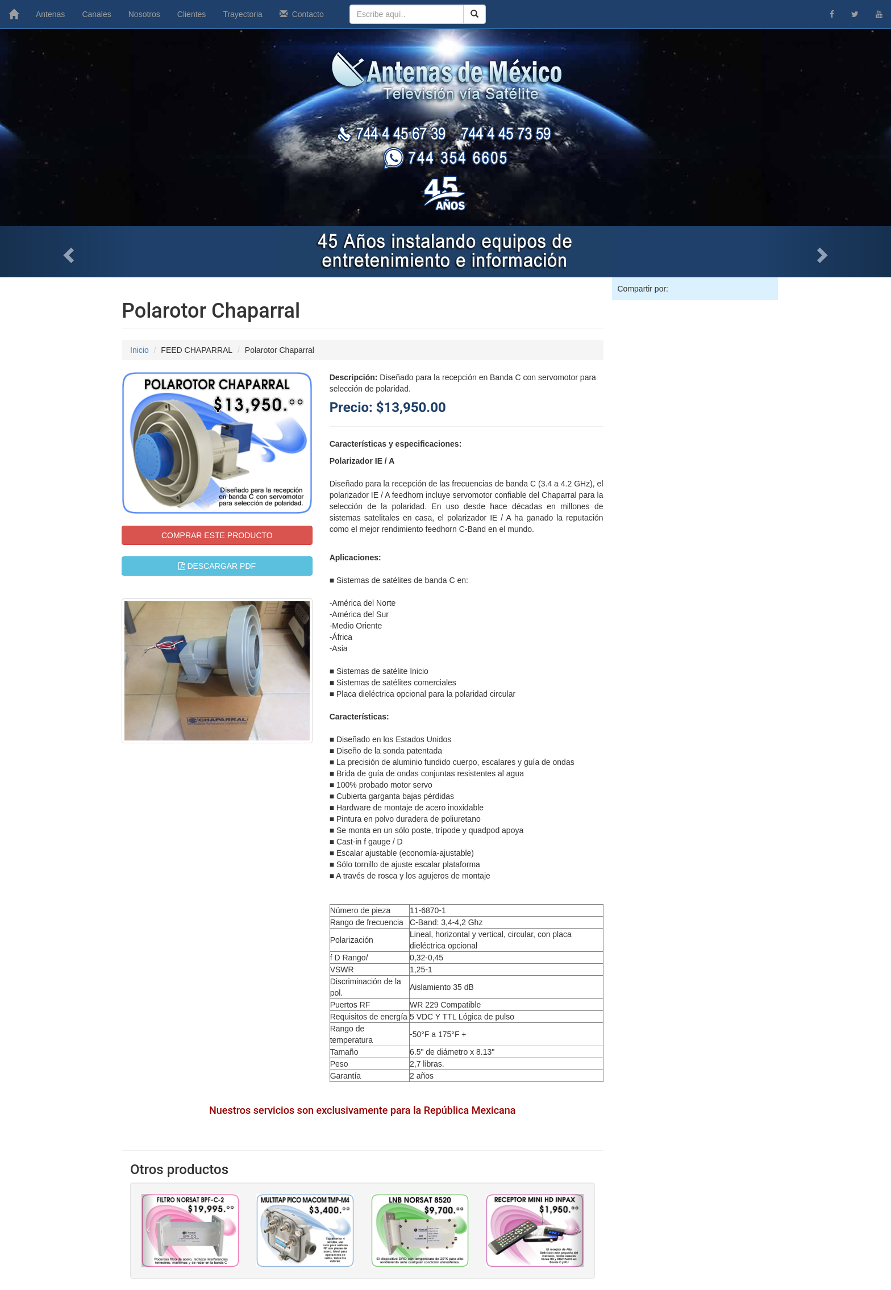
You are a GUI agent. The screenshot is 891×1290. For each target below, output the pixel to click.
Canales (96, 14)
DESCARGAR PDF (217, 566)
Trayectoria (243, 14)
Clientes (191, 14)
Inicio (139, 350)
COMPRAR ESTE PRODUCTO (217, 535)
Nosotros (144, 14)
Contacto (302, 14)
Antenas (50, 14)
